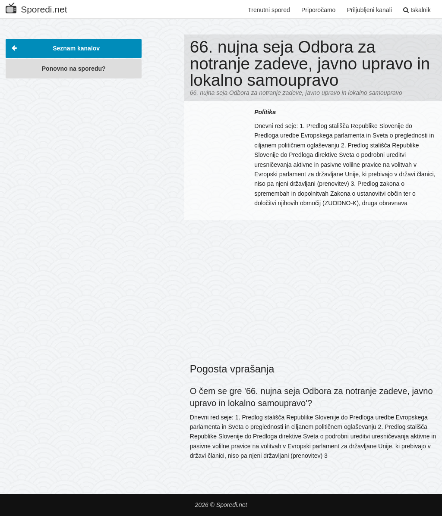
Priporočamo (318, 9)
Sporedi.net (36, 7)
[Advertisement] (74, 137)
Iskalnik (417, 9)
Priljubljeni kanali (369, 9)
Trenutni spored (269, 9)
